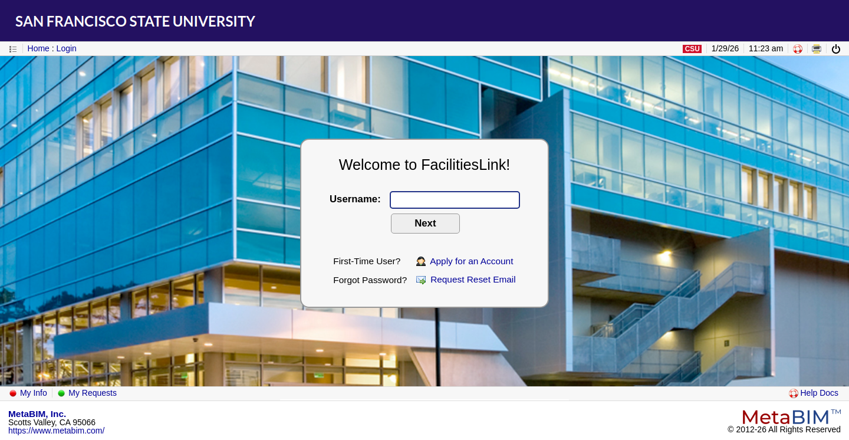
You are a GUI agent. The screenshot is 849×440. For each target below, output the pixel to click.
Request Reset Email (466, 279)
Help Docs (813, 393)
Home (39, 48)
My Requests (87, 393)
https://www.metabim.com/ (56, 430)
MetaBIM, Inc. (37, 414)
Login (67, 48)
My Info (27, 393)
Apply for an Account (465, 261)
